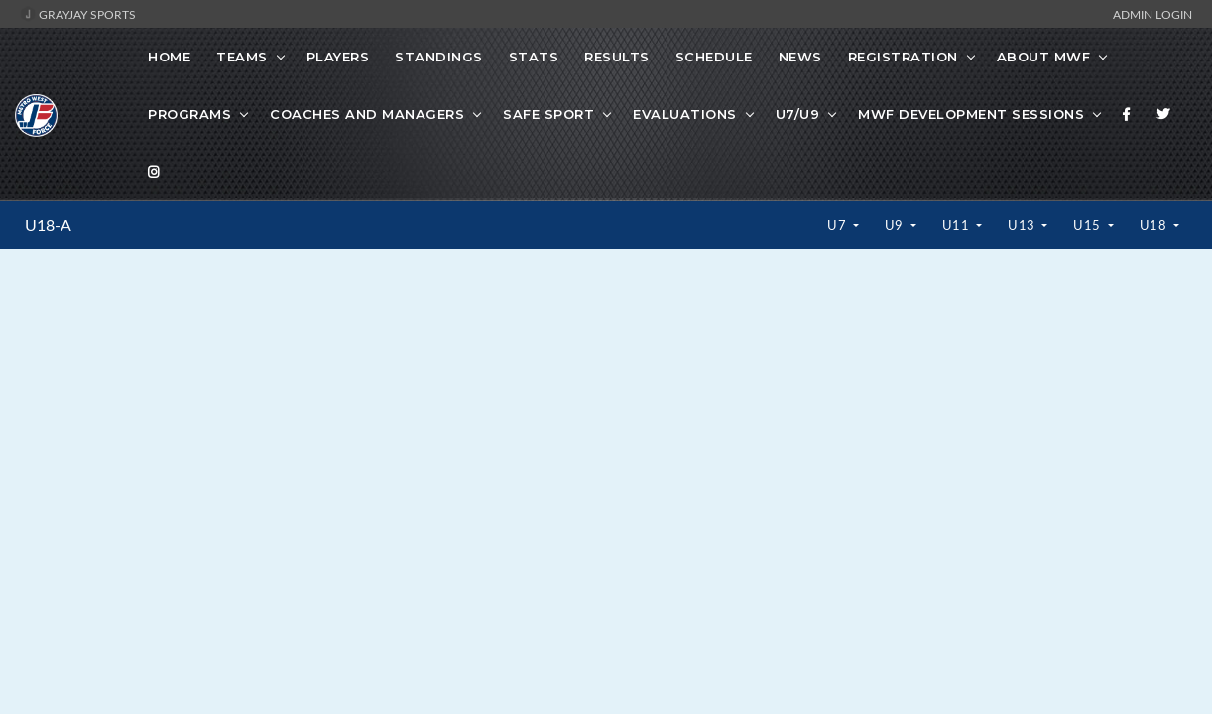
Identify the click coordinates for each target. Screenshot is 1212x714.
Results (617, 56)
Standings (439, 56)
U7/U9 (798, 114)
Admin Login (1152, 14)
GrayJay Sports (78, 14)
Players (338, 56)
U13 (1023, 225)
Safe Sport (548, 114)
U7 (838, 225)
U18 (1155, 225)
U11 (957, 225)
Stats (534, 56)
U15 (1088, 225)
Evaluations (685, 114)
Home (169, 56)
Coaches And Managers (367, 114)
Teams (242, 56)
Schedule (714, 56)
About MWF (1044, 56)
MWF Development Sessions (971, 114)
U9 (896, 225)
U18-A (48, 225)
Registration (903, 56)
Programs (189, 114)
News (800, 56)
